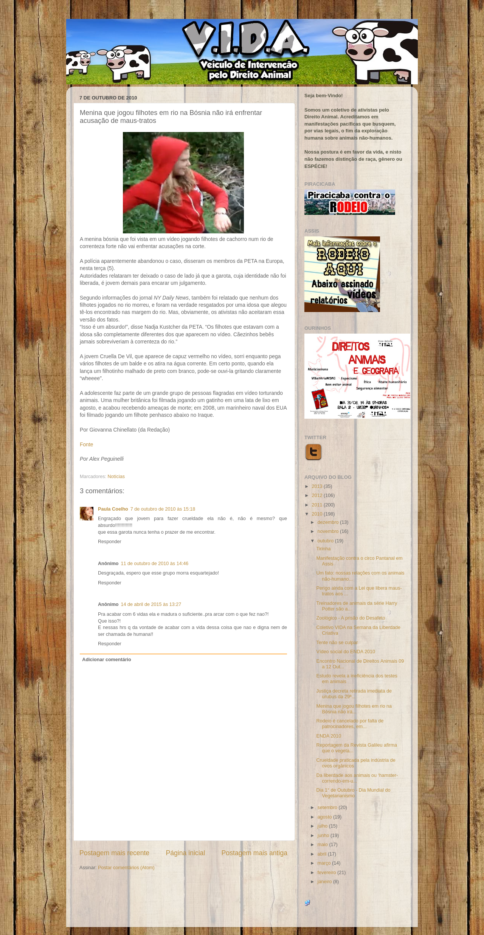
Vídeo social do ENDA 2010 (345, 651)
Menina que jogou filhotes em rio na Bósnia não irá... (354, 709)
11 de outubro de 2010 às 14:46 (155, 563)
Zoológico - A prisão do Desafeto (350, 618)
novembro (329, 531)
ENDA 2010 (328, 736)
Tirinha (323, 548)
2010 (318, 514)
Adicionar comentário (106, 659)
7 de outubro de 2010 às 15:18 (162, 509)
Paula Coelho (113, 509)
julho (323, 826)
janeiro (325, 881)
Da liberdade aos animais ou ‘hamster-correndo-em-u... (357, 778)
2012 (318, 495)
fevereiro (328, 872)
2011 (318, 505)
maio (323, 844)
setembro (328, 807)
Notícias (116, 476)
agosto (325, 817)
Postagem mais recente (114, 853)
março (325, 863)
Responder (109, 541)
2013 (318, 486)
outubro (326, 541)
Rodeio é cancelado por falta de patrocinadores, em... (349, 723)
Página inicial (185, 853)
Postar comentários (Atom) (126, 867)
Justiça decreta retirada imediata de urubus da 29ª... (354, 693)
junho (324, 835)
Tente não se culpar (337, 642)
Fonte (86, 444)
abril (323, 854)
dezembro (329, 522)
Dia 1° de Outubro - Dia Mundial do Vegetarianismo (353, 792)
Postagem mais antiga (254, 853)
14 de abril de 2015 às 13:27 (151, 604)
